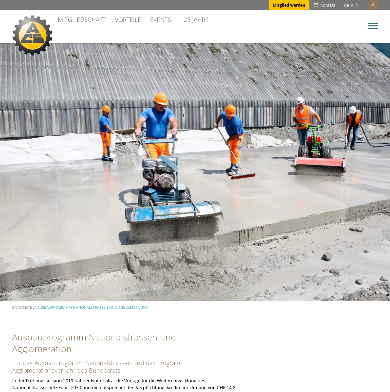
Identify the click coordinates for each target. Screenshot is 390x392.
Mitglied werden (279, 5)
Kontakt (317, 5)
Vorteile (128, 19)
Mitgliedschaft (82, 19)
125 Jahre (194, 19)
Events (160, 19)
